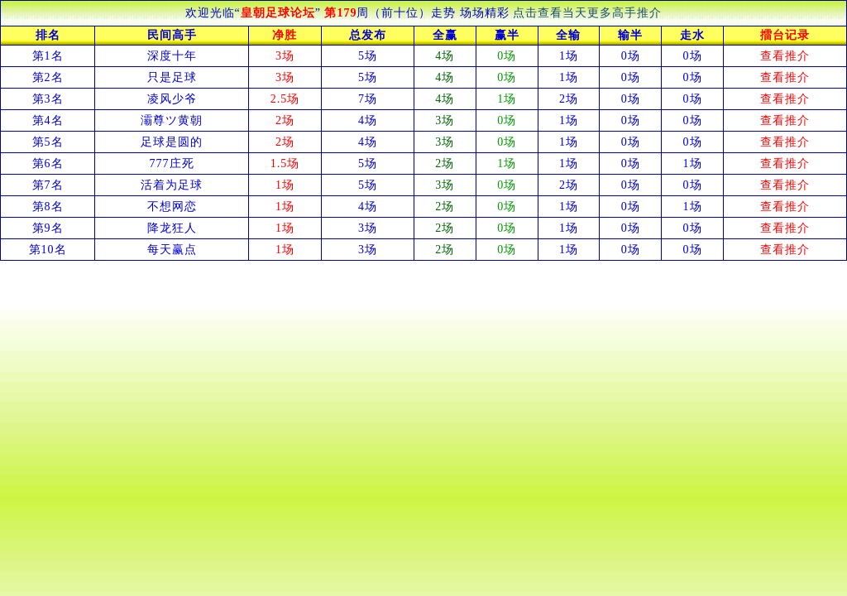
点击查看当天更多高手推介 (587, 13)
